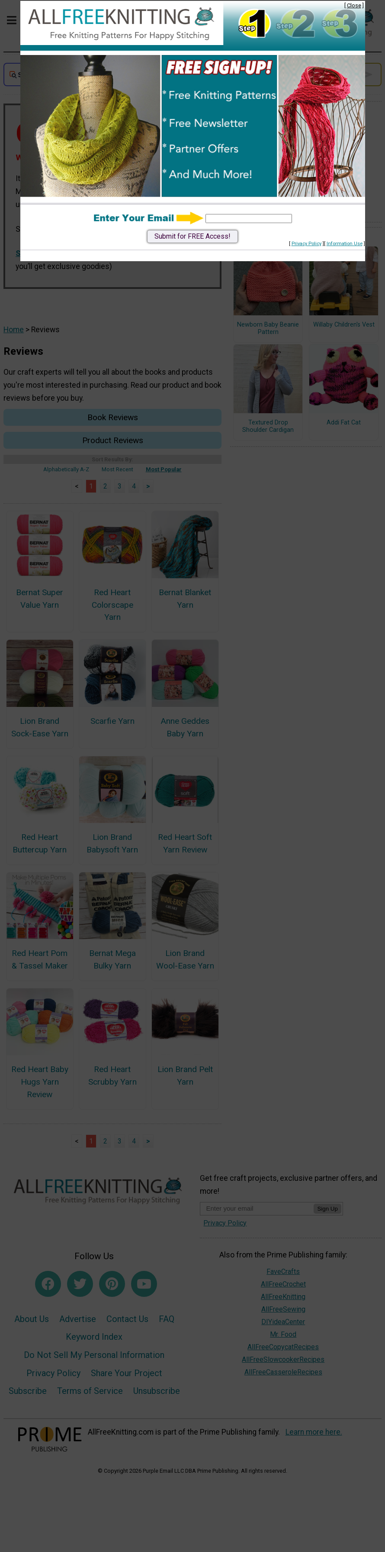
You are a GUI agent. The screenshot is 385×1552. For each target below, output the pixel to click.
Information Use (345, 243)
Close (354, 5)
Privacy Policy (306, 243)
